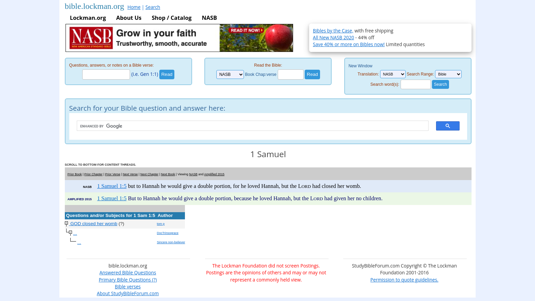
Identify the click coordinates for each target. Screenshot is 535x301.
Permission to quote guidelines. (404, 279)
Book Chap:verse (260, 74)
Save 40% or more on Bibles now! (349, 44)
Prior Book (75, 174)
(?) (154, 279)
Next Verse (130, 174)
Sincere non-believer (171, 242)
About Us (128, 18)
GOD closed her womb (93, 223)
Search (152, 7)
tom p (161, 223)
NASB (209, 18)
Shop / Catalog (172, 18)
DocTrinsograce (167, 233)
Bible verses (128, 286)
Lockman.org (88, 18)
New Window (360, 66)
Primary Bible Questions (125, 279)
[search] (249, 126)
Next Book (168, 174)
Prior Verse (112, 174)
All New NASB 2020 (333, 37)
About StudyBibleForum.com (128, 293)
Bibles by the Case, (333, 30)
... (75, 233)
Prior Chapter (93, 174)
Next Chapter (149, 174)
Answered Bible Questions (127, 272)
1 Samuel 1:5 (112, 186)
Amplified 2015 (214, 174)
